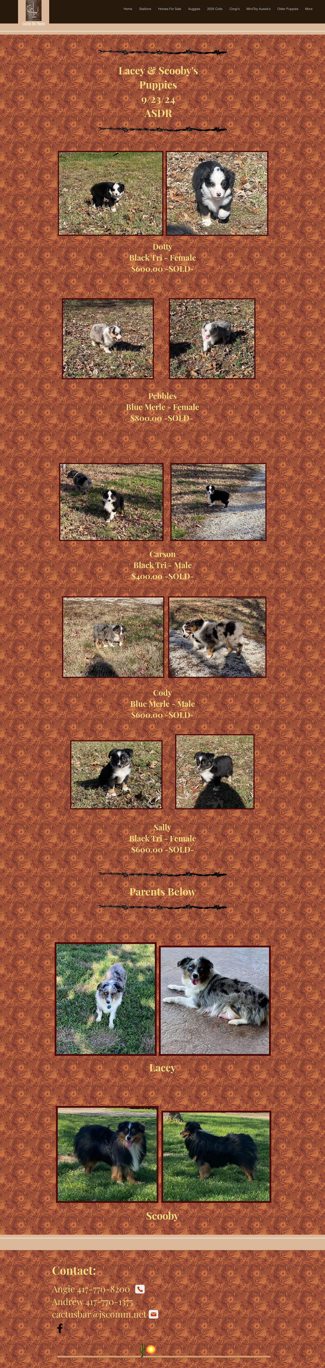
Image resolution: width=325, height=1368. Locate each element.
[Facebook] (59, 1328)
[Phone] (140, 1289)
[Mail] (153, 1314)
